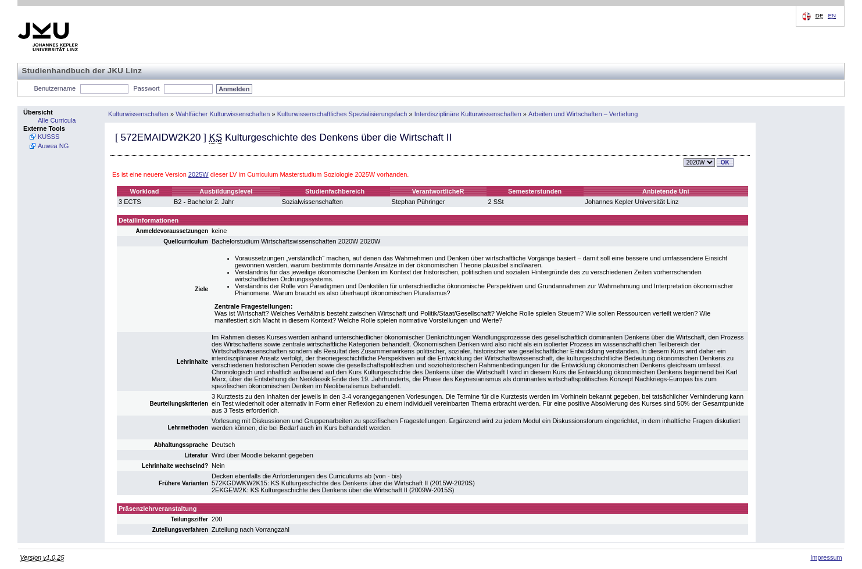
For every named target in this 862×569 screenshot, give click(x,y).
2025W (198, 174)
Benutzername (55, 88)
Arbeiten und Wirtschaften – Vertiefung (583, 113)
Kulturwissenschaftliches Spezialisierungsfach (342, 113)
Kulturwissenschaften (138, 113)
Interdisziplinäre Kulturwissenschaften (467, 113)
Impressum (826, 557)
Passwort (146, 88)
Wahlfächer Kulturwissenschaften (223, 113)
